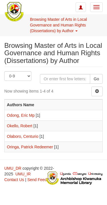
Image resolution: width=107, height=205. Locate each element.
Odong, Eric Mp (21, 115)
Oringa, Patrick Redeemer (30, 147)
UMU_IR (23, 174)
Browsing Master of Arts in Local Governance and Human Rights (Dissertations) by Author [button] (58, 25)
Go (96, 79)
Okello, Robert (19, 126)
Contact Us (14, 179)
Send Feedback (41, 179)
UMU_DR (12, 168)
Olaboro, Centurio (23, 136)
